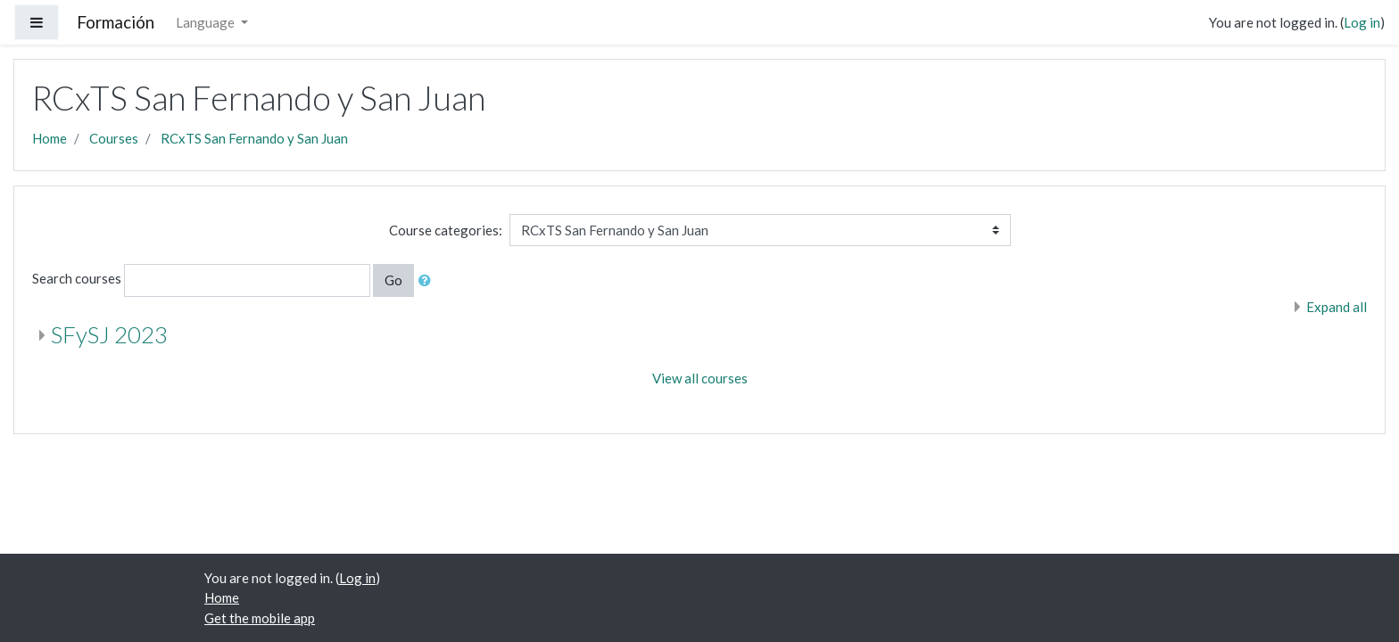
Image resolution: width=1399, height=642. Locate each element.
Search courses (76, 278)
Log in (1362, 22)
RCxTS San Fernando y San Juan (254, 138)
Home (49, 138)
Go (393, 280)
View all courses (700, 378)
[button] (428, 280)
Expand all (1336, 307)
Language (206, 22)
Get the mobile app (259, 618)
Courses (113, 138)
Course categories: (445, 230)
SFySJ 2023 (109, 334)
